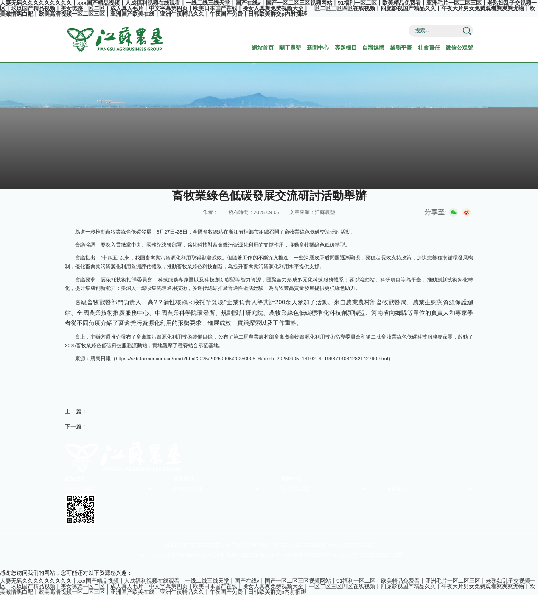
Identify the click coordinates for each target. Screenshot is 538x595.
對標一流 (291, 479)
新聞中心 (318, 47)
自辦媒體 (373, 47)
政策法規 (75, 479)
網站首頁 (263, 47)
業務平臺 (401, 47)
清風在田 (183, 479)
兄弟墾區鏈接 (294, 489)
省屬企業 (397, 489)
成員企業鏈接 (80, 489)
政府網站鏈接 (187, 489)
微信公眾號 (459, 47)
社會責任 (429, 47)
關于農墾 (290, 47)
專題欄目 (346, 47)
